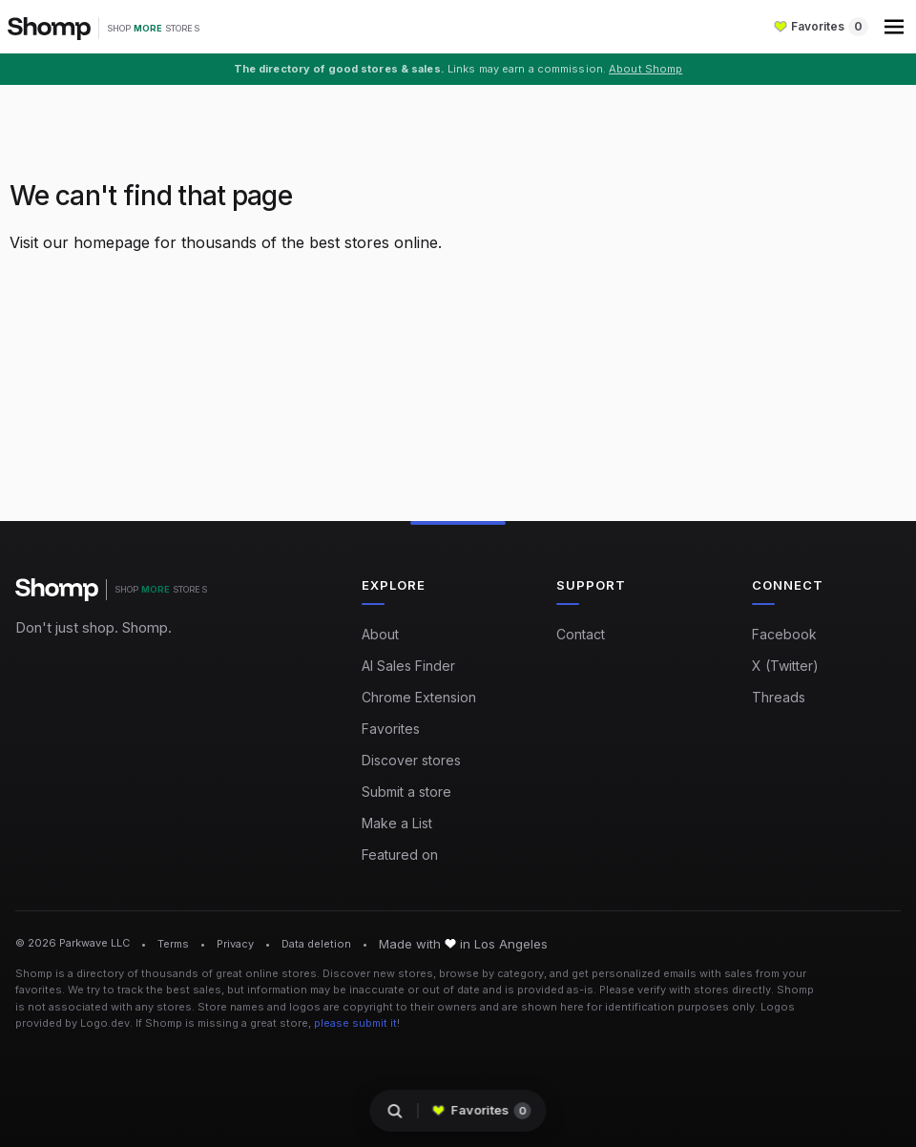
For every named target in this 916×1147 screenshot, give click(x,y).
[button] (896, 26)
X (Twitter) (785, 665)
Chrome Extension (419, 697)
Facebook (784, 634)
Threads (778, 697)
